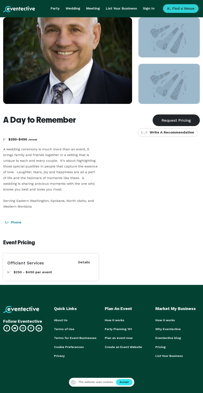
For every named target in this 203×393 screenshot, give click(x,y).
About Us (61, 320)
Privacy (59, 355)
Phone (13, 222)
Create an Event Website (123, 346)
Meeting (93, 8)
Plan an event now (119, 338)
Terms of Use (64, 329)
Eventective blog (168, 338)
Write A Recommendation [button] (167, 132)
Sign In (149, 8)
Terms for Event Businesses (75, 338)
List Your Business (121, 8)
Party (55, 8)
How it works (114, 320)
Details (84, 262)
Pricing (160, 346)
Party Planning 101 (118, 329)
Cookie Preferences (69, 346)
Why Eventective (168, 329)
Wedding (73, 8)
